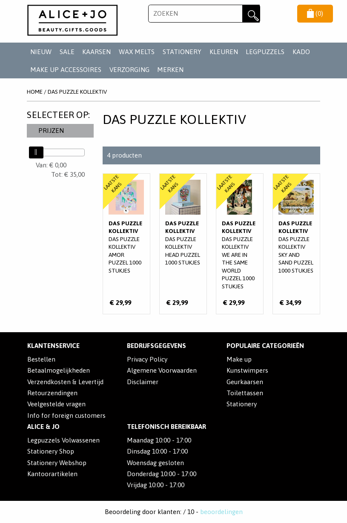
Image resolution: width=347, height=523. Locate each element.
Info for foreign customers (66, 415)
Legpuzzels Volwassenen (63, 440)
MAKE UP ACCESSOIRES (65, 69)
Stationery (242, 404)
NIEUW (41, 51)
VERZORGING (129, 69)
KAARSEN (96, 51)
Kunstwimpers (247, 370)
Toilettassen (245, 393)
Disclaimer (142, 381)
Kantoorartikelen (52, 473)
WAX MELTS (137, 51)
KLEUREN (223, 51)
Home (35, 91)
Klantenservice (53, 345)
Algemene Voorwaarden (162, 370)
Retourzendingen (52, 393)
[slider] (36, 152)
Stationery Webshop (56, 462)
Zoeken (251, 14)
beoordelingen (221, 511)
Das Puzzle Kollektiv (77, 91)
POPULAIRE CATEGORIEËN (265, 345)
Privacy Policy (147, 359)
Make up (239, 359)
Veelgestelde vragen (56, 404)
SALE (67, 51)
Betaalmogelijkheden (58, 370)
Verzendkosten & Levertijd (65, 381)
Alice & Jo (43, 426)
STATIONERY (182, 51)
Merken (170, 69)
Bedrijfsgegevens (156, 345)
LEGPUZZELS (265, 51)
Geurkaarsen (245, 381)
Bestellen (41, 359)
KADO (301, 51)
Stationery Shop (50, 451)
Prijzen (51, 130)
